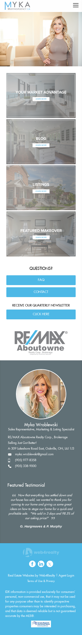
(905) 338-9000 (25, 466)
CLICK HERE (41, 314)
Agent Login (66, 575)
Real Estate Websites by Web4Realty (31, 575)
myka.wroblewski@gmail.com (34, 454)
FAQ (41, 280)
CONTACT (41, 292)
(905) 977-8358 (25, 460)
